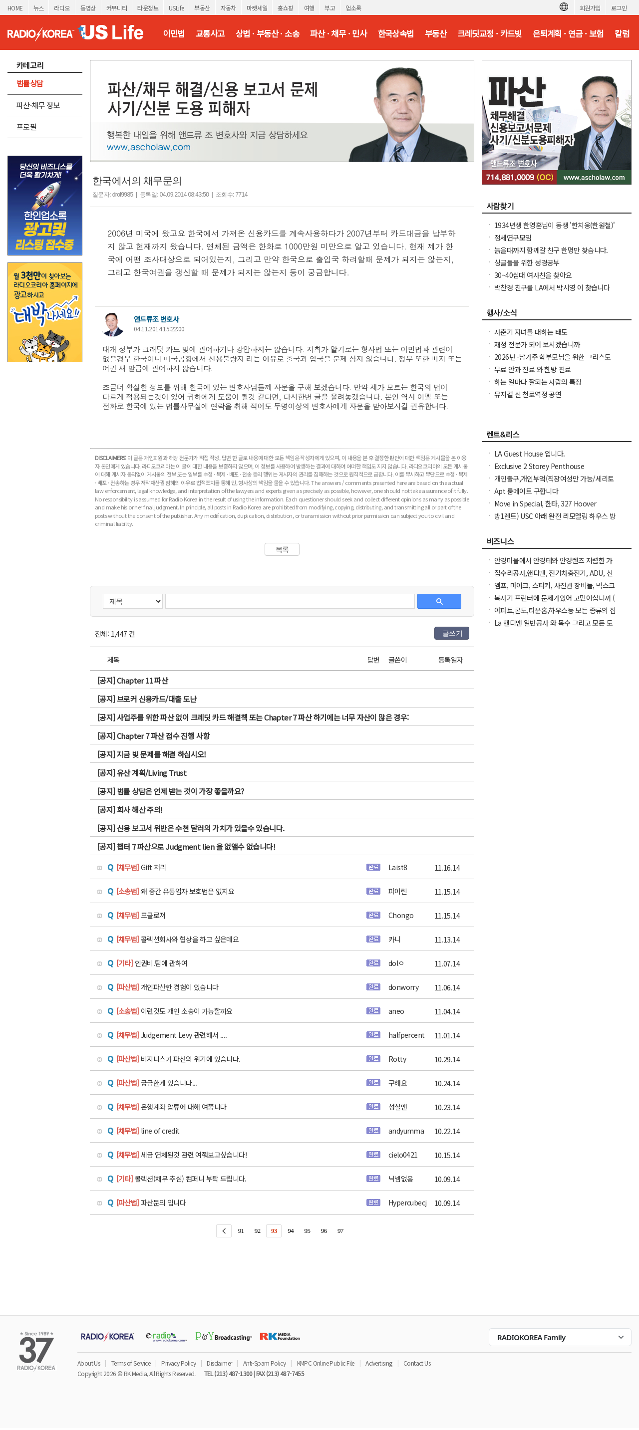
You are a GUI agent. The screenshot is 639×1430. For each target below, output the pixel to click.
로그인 (619, 7)
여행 (309, 7)
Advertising (378, 1363)
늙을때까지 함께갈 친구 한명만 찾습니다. (551, 250)
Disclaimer (219, 1363)
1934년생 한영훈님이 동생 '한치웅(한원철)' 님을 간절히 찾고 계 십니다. (554, 230)
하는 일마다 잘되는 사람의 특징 (538, 382)
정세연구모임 (512, 237)
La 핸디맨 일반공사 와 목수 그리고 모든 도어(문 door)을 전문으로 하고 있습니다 (553, 628)
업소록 (353, 7)
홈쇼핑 (285, 7)
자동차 (228, 7)
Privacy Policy (178, 1363)
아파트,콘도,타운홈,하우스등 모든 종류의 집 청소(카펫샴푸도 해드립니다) (555, 615)
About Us (88, 1363)
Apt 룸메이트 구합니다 (526, 491)
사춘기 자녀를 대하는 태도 (531, 332)
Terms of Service (130, 1363)
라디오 (61, 7)
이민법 (173, 33)
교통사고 (210, 33)
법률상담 (29, 83)
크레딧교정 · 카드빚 (489, 33)
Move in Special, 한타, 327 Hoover (545, 503)
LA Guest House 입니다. (529, 454)
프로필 (26, 126)
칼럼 (622, 33)
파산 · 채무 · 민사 (338, 33)
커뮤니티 (116, 7)
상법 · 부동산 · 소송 (267, 33)
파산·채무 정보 (38, 105)
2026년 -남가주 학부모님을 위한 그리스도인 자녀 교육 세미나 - (552, 362)
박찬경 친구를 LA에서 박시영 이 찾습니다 (552, 287)
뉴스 (38, 7)
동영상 (88, 7)
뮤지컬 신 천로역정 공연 (527, 394)
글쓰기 (452, 633)
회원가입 (590, 7)
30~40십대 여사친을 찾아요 (533, 275)
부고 (329, 7)
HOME (15, 7)
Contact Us (416, 1363)
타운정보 (147, 7)
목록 (282, 549)
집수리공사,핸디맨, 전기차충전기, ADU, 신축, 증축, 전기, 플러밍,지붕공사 (553, 578)
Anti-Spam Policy (264, 1363)
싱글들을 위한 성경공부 (527, 262)
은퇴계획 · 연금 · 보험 (568, 33)
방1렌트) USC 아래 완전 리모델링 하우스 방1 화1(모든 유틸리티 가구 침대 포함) (555, 521)
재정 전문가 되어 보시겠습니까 (537, 344)
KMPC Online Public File (325, 1363)
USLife (176, 7)
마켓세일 (257, 7)
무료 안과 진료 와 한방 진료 (532, 369)
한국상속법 (396, 33)
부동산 (202, 7)
